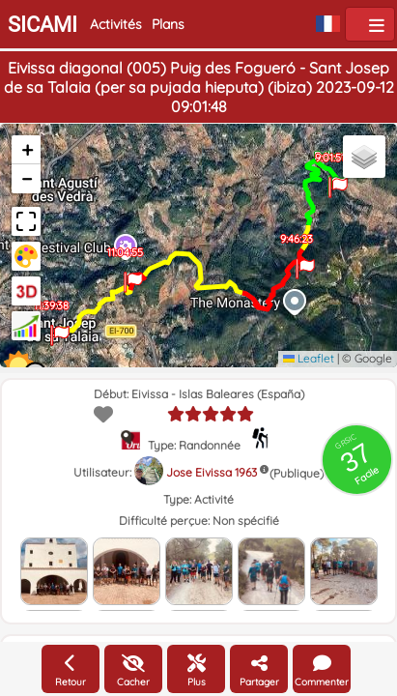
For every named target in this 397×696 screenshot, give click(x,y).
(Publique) (296, 473)
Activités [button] (116, 24)
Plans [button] (168, 24)
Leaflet (308, 358)
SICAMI (42, 25)
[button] (337, 179)
